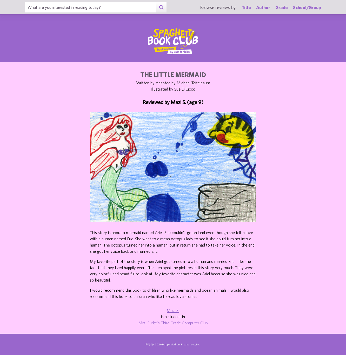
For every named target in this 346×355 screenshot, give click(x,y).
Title (246, 7)
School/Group (307, 7)
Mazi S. (173, 310)
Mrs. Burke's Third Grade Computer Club (173, 322)
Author (263, 7)
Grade (281, 7)
